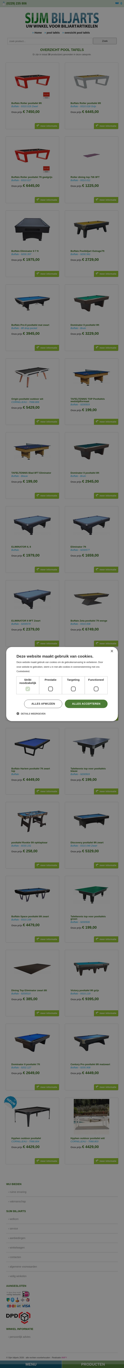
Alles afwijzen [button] (43, 703)
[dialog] (62, 684)
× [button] (111, 651)
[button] (30, 713)
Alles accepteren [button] (86, 703)
